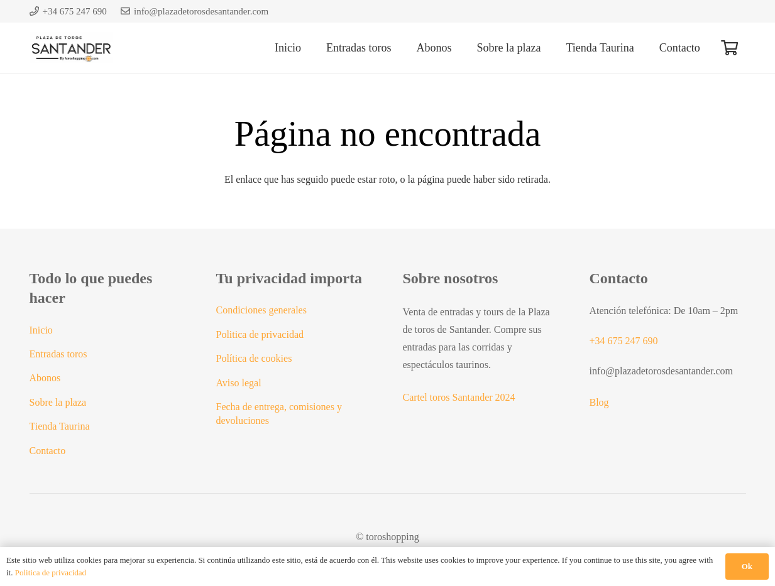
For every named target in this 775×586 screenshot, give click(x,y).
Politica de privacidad (260, 334)
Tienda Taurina (60, 426)
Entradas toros (58, 354)
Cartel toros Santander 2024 (459, 397)
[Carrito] (729, 48)
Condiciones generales (261, 310)
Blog (599, 402)
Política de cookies (254, 358)
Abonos (45, 377)
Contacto (48, 450)
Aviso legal (238, 382)
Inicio (41, 330)
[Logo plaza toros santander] (72, 47)
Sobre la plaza (58, 402)
